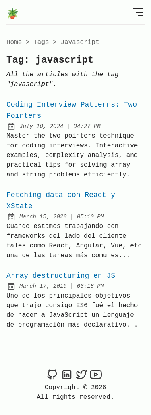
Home (14, 42)
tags (41, 42)
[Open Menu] (138, 12)
